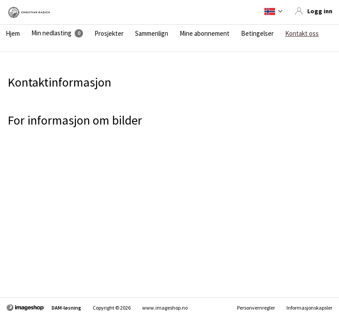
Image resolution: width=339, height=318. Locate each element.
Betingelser (257, 34)
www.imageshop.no (165, 307)
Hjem (13, 34)
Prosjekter (109, 34)
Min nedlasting (51, 33)
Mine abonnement (205, 34)
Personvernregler (256, 307)
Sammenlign (151, 34)
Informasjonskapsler (309, 307)
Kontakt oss (302, 34)
